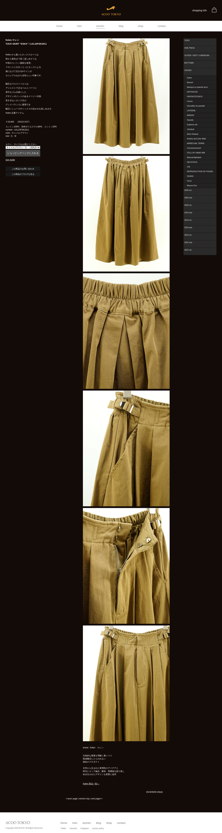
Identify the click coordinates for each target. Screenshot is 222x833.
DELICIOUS (192, 162)
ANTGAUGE (192, 92)
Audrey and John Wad (196, 139)
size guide (10, 160)
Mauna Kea (192, 185)
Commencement (194, 148)
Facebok (73, 828)
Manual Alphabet (194, 157)
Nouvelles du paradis (196, 106)
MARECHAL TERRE (195, 143)
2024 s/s (188, 220)
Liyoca (190, 101)
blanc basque (192, 134)
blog (121, 26)
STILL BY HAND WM (196, 153)
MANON (190, 115)
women (100, 26)
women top (84, 798)
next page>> (97, 798)
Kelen (189, 78)
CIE (188, 167)
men (79, 26)
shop (140, 26)
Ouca (189, 181)
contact (162, 26)
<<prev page (71, 798)
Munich (190, 82)
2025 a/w (188, 198)
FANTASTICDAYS (194, 96)
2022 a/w (188, 242)
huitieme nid (192, 125)
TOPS (187, 40)
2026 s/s (188, 190)
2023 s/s (188, 235)
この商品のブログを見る (22, 174)
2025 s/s (188, 205)
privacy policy (98, 828)
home (59, 26)
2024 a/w (188, 213)
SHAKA (190, 176)
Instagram (84, 828)
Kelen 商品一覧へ (91, 784)
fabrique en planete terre (197, 87)
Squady (190, 120)
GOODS (187, 70)
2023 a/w (188, 227)
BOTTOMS (189, 63)
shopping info (199, 10)
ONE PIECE (189, 48)
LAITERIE (191, 110)
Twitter (63, 828)
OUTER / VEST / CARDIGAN (196, 55)
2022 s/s (188, 250)
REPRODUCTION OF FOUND (200, 171)
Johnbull (190, 129)
